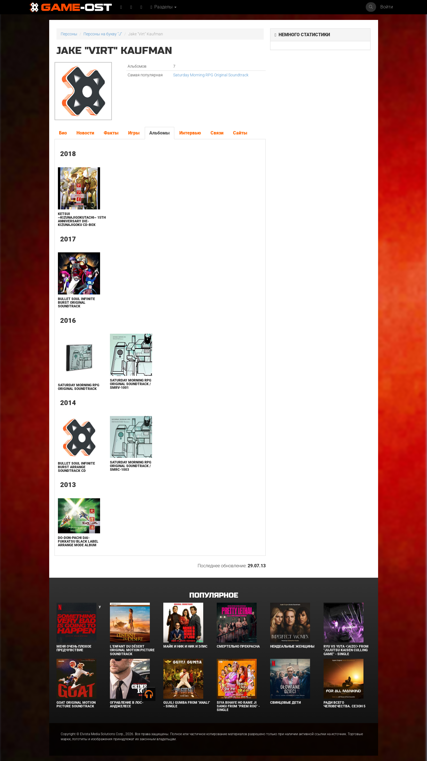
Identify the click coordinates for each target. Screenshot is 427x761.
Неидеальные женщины (292, 646)
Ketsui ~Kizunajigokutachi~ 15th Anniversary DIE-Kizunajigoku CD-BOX (82, 219)
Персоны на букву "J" (102, 34)
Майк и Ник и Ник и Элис (185, 646)
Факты (111, 133)
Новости (85, 133)
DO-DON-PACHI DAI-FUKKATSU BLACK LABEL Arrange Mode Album (78, 541)
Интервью (190, 133)
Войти (386, 7)
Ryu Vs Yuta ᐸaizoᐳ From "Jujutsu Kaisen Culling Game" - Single (346, 650)
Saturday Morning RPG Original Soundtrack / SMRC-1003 (130, 466)
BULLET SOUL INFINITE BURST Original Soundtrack (76, 302)
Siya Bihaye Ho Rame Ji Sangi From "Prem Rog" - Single (238, 706)
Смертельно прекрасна (238, 646)
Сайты (240, 133)
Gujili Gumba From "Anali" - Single (186, 704)
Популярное (213, 595)
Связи (217, 133)
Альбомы (159, 133)
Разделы (163, 7)
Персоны (69, 34)
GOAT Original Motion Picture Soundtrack (76, 704)
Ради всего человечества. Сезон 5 (344, 704)
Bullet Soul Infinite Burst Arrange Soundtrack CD (76, 467)
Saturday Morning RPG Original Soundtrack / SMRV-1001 (130, 384)
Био (63, 133)
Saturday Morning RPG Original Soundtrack (210, 75)
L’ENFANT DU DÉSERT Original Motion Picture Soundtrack (132, 650)
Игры (134, 133)
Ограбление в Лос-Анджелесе (126, 704)
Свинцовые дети (285, 703)
